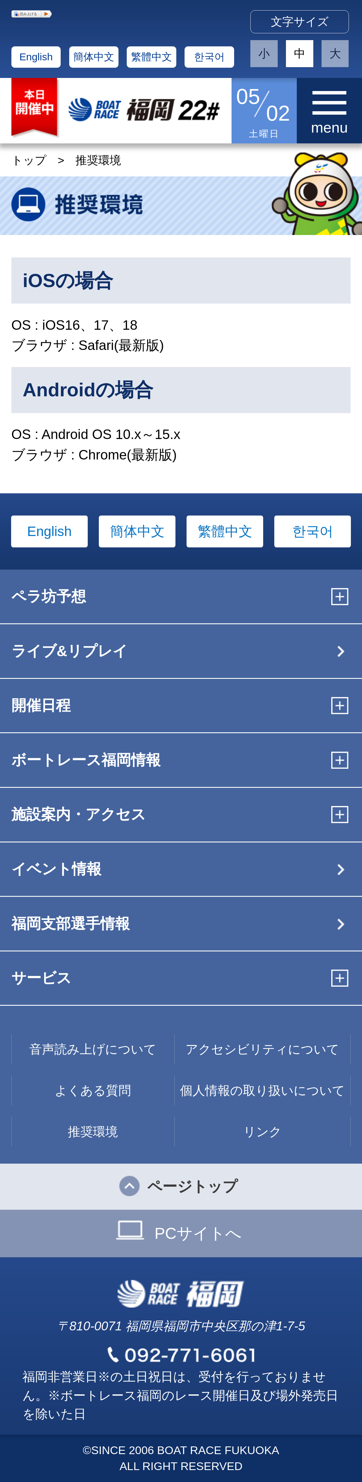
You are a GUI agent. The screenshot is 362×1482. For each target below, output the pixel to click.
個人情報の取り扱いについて (262, 1090)
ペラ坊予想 (48, 596)
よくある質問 (93, 1090)
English (36, 57)
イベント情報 (56, 869)
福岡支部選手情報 (70, 923)
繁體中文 (151, 57)
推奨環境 (93, 1132)
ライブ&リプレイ (69, 651)
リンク (262, 1132)
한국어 (209, 57)
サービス (41, 978)
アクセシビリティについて (262, 1049)
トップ (28, 160)
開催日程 (41, 705)
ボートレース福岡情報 (86, 760)
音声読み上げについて (92, 1049)
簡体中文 (93, 57)
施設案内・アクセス (78, 814)
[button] (31, 14)
